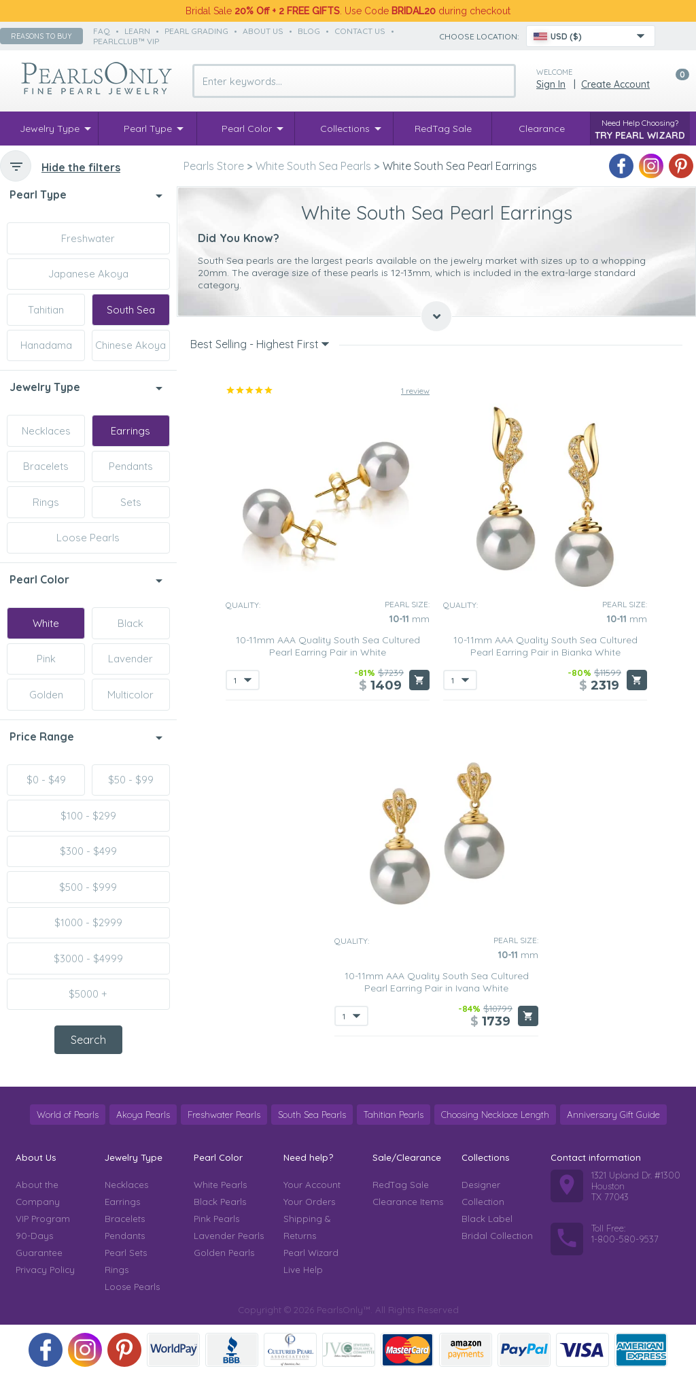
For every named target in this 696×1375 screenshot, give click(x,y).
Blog (309, 31)
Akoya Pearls (143, 1114)
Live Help (303, 1269)
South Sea (131, 309)
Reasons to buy (41, 36)
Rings (46, 502)
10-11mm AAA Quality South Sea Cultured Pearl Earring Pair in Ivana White (437, 982)
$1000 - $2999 (88, 922)
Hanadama (46, 345)
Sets (130, 502)
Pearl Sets (126, 1252)
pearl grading (196, 31)
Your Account (312, 1184)
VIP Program (43, 1218)
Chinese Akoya (130, 345)
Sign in (551, 84)
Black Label (487, 1218)
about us (263, 31)
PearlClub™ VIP (126, 41)
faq (101, 31)
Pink (46, 658)
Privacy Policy (45, 1269)
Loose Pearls (88, 537)
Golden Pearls (224, 1252)
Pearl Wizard (310, 1252)
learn (137, 31)
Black (130, 623)
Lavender (130, 658)
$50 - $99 (131, 779)
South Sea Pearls (312, 1114)
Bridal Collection (497, 1235)
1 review (415, 391)
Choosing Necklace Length (495, 1114)
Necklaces (46, 430)
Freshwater (88, 238)
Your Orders (309, 1201)
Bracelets (46, 466)
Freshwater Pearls (224, 1114)
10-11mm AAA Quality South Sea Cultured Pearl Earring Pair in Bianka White (545, 646)
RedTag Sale (400, 1184)
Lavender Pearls (229, 1235)
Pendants (131, 466)
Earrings (130, 430)
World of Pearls (68, 1114)
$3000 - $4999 (88, 958)
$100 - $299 (88, 815)
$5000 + (88, 993)
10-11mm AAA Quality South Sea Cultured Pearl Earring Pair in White (328, 646)
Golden (46, 694)
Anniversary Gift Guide (613, 1114)
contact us (359, 31)
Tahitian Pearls (393, 1114)
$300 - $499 (88, 851)
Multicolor (130, 694)
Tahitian (46, 309)
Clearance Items (407, 1201)
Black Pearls (220, 1201)
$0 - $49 (46, 779)
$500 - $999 (88, 887)
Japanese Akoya (88, 273)
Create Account (615, 84)
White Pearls (220, 1184)
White (46, 623)
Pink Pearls (216, 1218)
